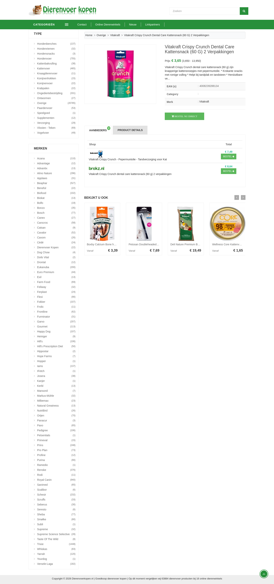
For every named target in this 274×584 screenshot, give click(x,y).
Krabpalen (56, 88)
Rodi (56, 474)
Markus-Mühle (56, 395)
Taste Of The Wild (56, 539)
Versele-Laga (56, 563)
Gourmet (56, 326)
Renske (56, 469)
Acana (56, 158)
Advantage (56, 163)
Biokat (56, 197)
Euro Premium (56, 272)
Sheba (56, 514)
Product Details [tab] (130, 130)
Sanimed (56, 484)
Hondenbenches (56, 43)
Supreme (56, 529)
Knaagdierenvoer (56, 73)
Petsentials (56, 435)
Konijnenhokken (56, 78)
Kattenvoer (56, 68)
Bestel (228, 156)
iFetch (56, 371)
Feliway (56, 286)
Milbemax (56, 400)
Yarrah (56, 553)
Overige (101, 35)
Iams (56, 366)
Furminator (56, 316)
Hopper (56, 361)
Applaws (56, 178)
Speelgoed (56, 112)
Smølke (56, 519)
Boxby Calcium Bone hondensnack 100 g (111, 244)
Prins (56, 445)
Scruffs (56, 499)
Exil (56, 277)
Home (88, 35)
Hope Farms (56, 356)
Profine (56, 455)
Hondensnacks (56, 53)
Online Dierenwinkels (113, 24)
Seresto (56, 509)
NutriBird (56, 410)
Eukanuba (56, 267)
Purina (56, 460)
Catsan (56, 227)
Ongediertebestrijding (56, 93)
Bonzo (56, 207)
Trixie (56, 544)
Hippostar (56, 351)
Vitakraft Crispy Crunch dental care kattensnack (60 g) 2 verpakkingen (130, 174)
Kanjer (56, 380)
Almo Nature (56, 173)
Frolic (56, 306)
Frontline (56, 311)
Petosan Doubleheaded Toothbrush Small (153, 244)
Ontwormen (56, 98)
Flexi (56, 296)
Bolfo (56, 202)
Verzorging (56, 122)
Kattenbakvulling (56, 63)
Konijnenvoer (56, 83)
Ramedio (56, 464)
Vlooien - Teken (56, 127)
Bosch (56, 212)
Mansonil (56, 390)
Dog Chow (56, 252)
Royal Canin (56, 479)
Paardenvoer (56, 108)
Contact (87, 24)
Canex (56, 217)
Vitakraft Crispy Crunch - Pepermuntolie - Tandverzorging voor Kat (128, 159)
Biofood (56, 193)
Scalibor (56, 489)
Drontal (56, 262)
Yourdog (56, 558)
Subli (56, 524)
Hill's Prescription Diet (56, 346)
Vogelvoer (56, 132)
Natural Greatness (56, 405)
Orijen (56, 415)
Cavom (56, 237)
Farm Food (56, 282)
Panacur (56, 420)
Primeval (56, 440)
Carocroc (56, 222)
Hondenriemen (56, 48)
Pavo (56, 425)
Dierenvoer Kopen (56, 247)
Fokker (56, 301)
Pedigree (56, 430)
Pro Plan (56, 450)
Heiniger (56, 336)
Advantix (56, 168)
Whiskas (56, 549)
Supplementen (56, 117)
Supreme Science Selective (56, 534)
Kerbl (56, 385)
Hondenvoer (56, 58)
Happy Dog (56, 331)
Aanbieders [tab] (100, 129)
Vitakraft (115, 35)
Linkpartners (158, 24)
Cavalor (56, 232)
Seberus (56, 504)
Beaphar (56, 183)
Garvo (56, 321)
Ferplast (56, 291)
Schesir (56, 494)
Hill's (56, 341)
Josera (56, 375)
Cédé (56, 242)
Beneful (56, 188)
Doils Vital (56, 257)
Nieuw (138, 24)
